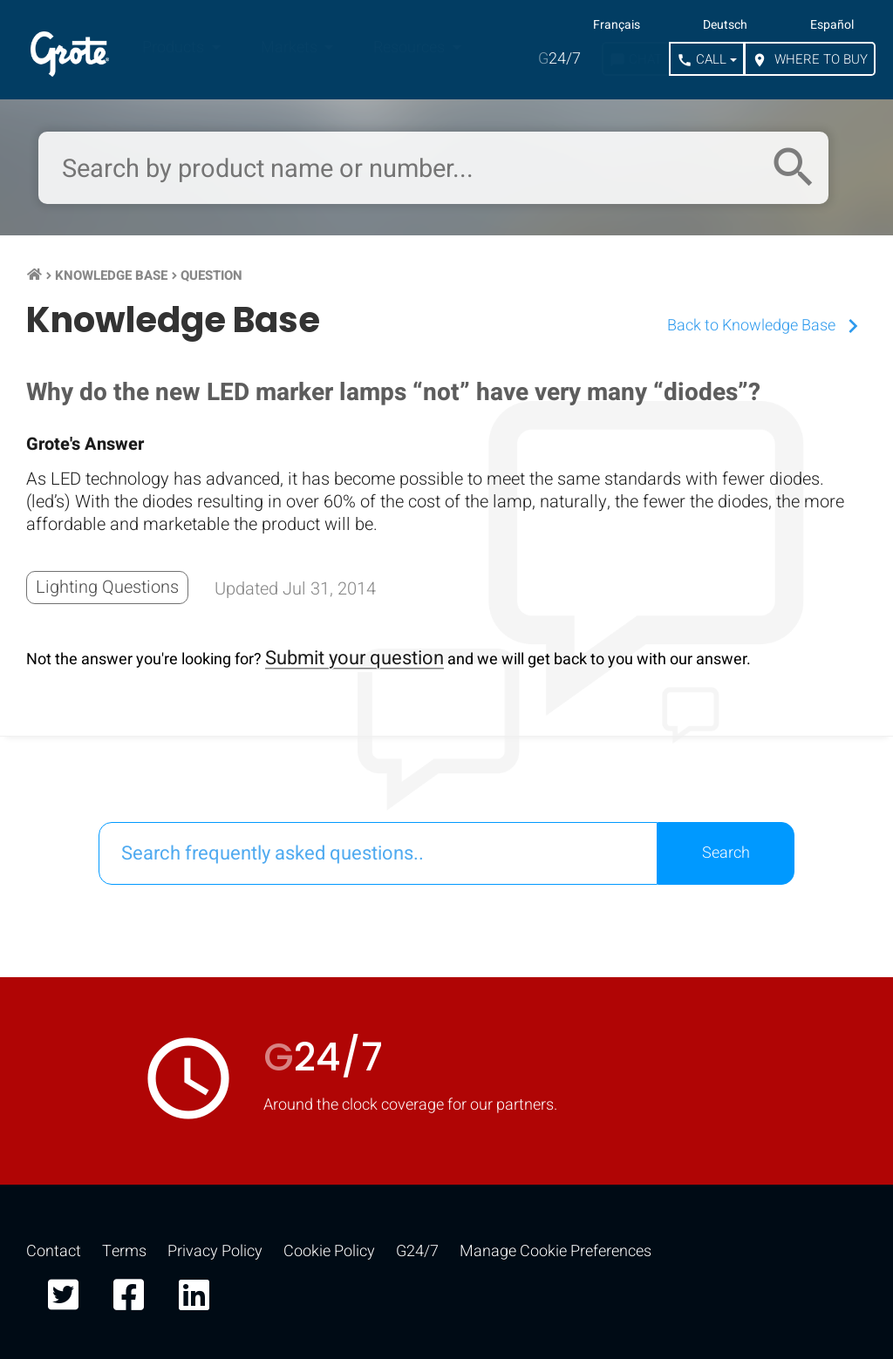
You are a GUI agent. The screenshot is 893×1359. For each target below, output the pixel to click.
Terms (124, 1251)
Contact (53, 1251)
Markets (291, 47)
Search (726, 853)
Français (616, 25)
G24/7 (417, 1251)
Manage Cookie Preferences (555, 1251)
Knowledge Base (111, 275)
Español (832, 25)
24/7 (559, 59)
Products (175, 47)
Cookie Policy (329, 1251)
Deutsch (725, 25)
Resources (410, 47)
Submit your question (354, 658)
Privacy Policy (214, 1251)
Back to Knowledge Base (767, 325)
